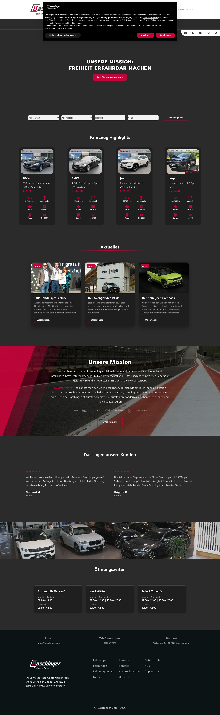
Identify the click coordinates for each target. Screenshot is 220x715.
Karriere (124, 660)
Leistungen (100, 665)
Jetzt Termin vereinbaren (110, 77)
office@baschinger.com (49, 643)
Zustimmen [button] (165, 35)
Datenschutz (152, 660)
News (96, 677)
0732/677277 (110, 643)
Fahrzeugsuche (176, 118)
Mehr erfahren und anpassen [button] (62, 35)
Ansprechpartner (129, 671)
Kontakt (124, 665)
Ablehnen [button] (145, 35)
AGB (147, 665)
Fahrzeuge (99, 660)
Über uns (124, 677)
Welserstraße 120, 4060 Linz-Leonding (171, 643)
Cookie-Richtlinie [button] (150, 17)
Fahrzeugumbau (103, 671)
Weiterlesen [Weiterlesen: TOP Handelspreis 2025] (43, 319)
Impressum (152, 671)
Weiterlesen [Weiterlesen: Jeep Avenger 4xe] (97, 319)
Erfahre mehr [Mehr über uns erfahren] (110, 421)
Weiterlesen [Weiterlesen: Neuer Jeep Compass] (151, 319)
